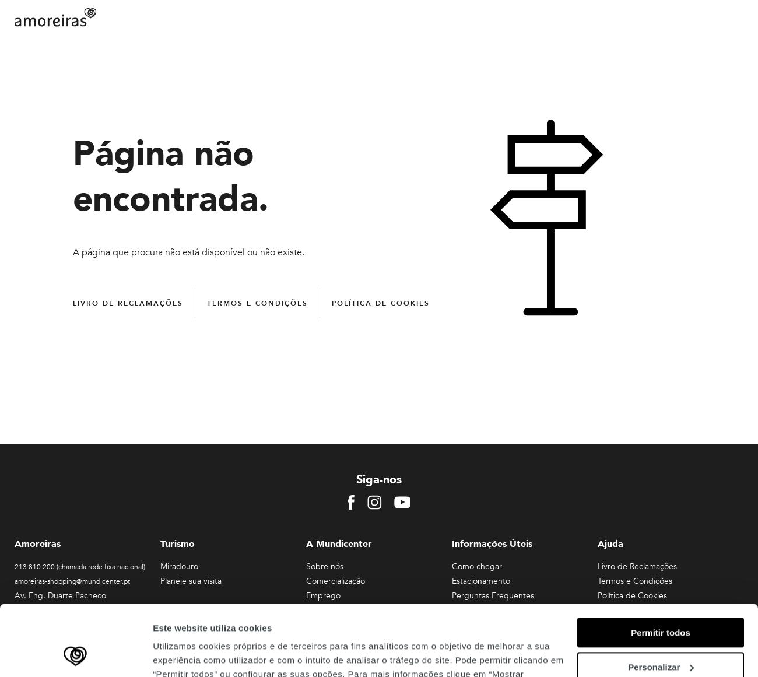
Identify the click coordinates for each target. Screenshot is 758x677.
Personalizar (661, 601)
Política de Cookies (381, 303)
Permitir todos (660, 566)
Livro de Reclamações (128, 303)
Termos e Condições (257, 303)
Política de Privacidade (331, 622)
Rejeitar (660, 635)
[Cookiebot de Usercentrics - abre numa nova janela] (75, 654)
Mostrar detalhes (188, 654)
